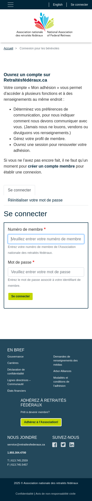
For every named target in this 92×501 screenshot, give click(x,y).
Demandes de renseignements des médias (65, 360)
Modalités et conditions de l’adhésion (61, 381)
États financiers (16, 390)
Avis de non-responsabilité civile (56, 493)
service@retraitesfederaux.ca (26, 444)
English (58, 4)
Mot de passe (19, 262)
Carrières (12, 362)
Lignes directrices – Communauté (19, 382)
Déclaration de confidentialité (16, 371)
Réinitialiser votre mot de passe (35, 200)
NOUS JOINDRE (22, 437)
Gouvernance (15, 356)
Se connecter (79, 4)
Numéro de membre (25, 229)
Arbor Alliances (62, 371)
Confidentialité (25, 493)
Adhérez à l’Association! (41, 422)
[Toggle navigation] (10, 4)
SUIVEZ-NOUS (65, 437)
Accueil (8, 48)
